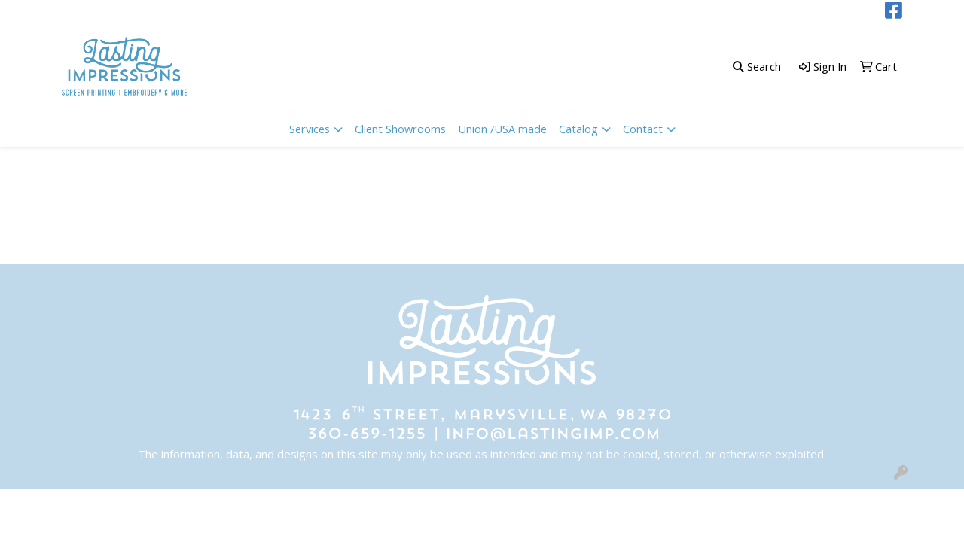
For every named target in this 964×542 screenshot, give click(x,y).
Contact (643, 128)
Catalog (578, 128)
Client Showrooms (400, 128)
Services (309, 128)
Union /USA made (502, 128)
